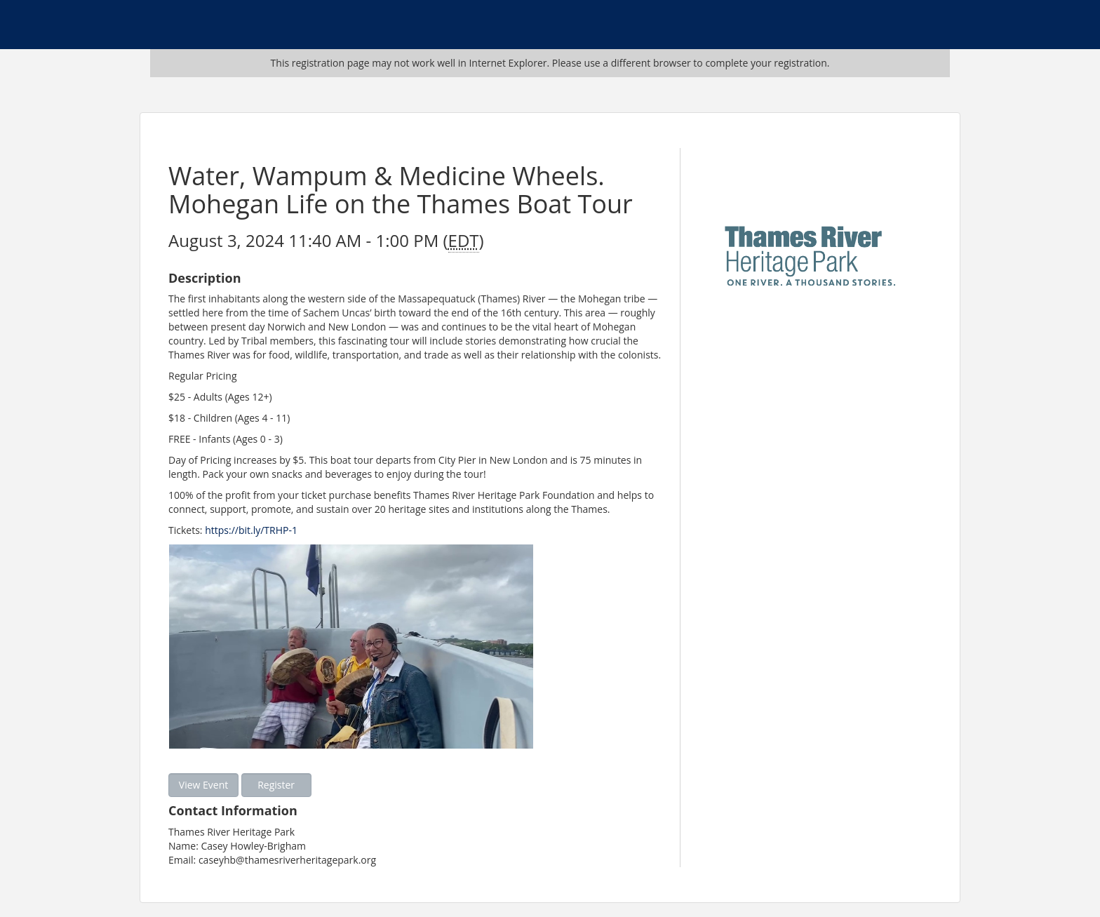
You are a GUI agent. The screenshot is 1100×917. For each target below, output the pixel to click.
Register (276, 784)
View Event (203, 784)
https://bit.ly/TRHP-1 (251, 530)
